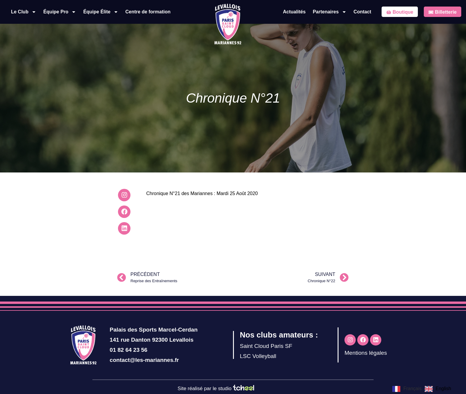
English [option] (443, 388)
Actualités (294, 11)
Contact (362, 11)
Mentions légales (365, 353)
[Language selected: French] (423, 389)
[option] (438, 389)
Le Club (23, 12)
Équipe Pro (59, 12)
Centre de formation (148, 11)
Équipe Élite (100, 12)
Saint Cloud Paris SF (266, 346)
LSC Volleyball (258, 356)
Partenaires (329, 12)
